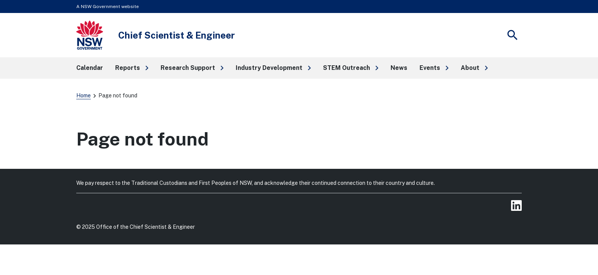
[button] (131, 68)
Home (83, 95)
